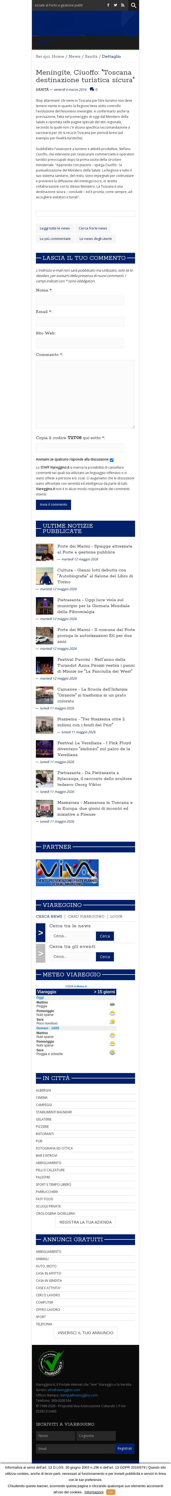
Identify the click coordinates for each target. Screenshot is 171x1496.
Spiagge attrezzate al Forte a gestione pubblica (94, 549)
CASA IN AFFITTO (48, 1273)
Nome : (44, 290)
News (74, 56)
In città (56, 1078)
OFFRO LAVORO (48, 1309)
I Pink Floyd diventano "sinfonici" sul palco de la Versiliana (94, 749)
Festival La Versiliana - (81, 743)
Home (58, 56)
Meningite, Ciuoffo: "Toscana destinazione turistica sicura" (85, 76)
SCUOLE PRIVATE (48, 1206)
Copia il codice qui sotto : (70, 438)
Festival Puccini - (75, 659)
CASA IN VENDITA (49, 1280)
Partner (57, 847)
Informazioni (93, 1492)
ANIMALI (42, 1259)
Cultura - (67, 570)
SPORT (41, 1317)
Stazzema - (69, 719)
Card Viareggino (86, 917)
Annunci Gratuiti (73, 1239)
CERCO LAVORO (48, 1295)
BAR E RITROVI (46, 1155)
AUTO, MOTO (46, 1266)
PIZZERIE (42, 1126)
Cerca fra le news (93, 228)
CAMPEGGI (44, 1105)
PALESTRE (43, 1177)
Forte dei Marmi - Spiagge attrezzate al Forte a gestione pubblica (50, 5)
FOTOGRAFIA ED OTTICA (54, 1148)
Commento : (49, 354)
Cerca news (49, 917)
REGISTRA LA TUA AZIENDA (85, 1222)
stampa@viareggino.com (79, 1395)
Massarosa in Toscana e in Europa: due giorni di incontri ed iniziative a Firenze (95, 808)
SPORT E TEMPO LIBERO (53, 1184)
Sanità (91, 56)
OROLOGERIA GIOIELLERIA (55, 1213)
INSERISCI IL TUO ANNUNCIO (85, 1332)
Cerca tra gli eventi (72, 947)
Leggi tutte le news (55, 228)
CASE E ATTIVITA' (48, 1288)
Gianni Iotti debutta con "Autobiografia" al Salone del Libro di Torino (95, 576)
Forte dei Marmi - (75, 546)
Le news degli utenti (96, 238)
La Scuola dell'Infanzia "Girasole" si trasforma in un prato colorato (92, 695)
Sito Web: (45, 333)
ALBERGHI (43, 1090)
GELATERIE (43, 1119)
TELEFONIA (44, 1324)
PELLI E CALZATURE (50, 1170)
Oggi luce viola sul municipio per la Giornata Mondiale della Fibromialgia (93, 606)
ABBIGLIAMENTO (48, 1163)
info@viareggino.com (64, 1390)
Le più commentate (55, 238)
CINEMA (42, 1097)
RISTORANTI (45, 1134)
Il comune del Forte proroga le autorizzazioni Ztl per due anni (96, 635)
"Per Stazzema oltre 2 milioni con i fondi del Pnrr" (91, 722)
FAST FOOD (44, 1199)
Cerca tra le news (70, 926)
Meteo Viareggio (72, 975)
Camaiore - (69, 689)
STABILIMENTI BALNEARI (54, 1112)
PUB (39, 1141)
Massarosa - (70, 802)
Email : (44, 312)
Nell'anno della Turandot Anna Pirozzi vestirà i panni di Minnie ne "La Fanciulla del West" (96, 665)
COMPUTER (44, 1302)
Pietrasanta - (71, 600)
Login (116, 917)
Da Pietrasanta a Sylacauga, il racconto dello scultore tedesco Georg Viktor (94, 778)
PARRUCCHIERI (47, 1191)
